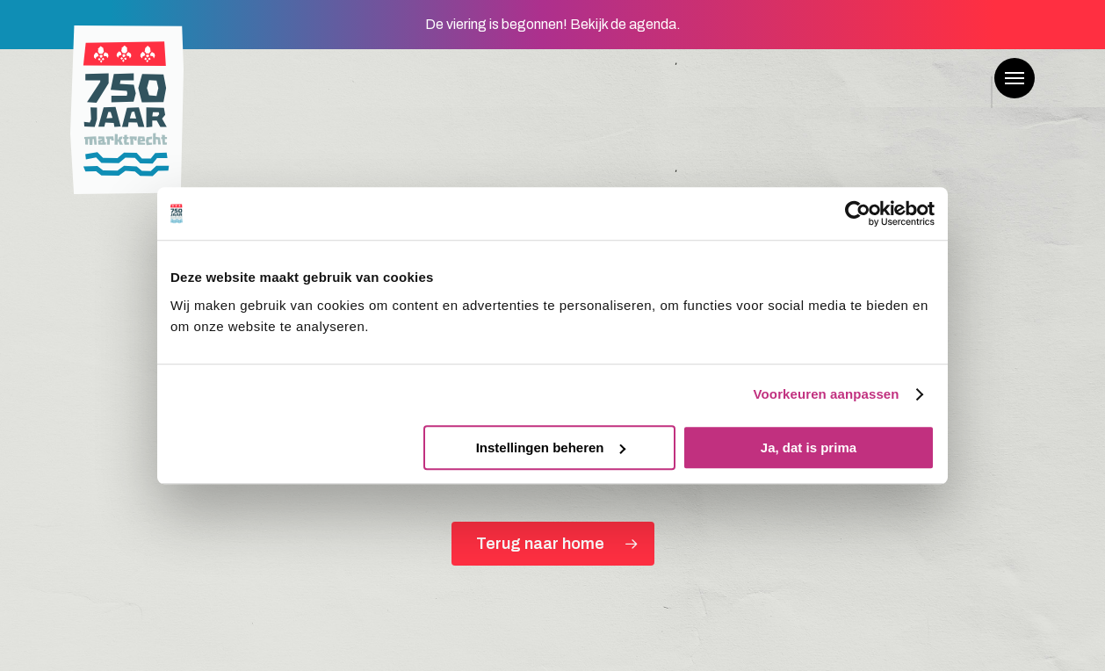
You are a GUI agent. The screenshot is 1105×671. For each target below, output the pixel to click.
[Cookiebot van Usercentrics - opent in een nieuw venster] (858, 213)
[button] (1014, 78)
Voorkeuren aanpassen (826, 393)
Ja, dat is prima (808, 447)
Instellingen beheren (550, 447)
